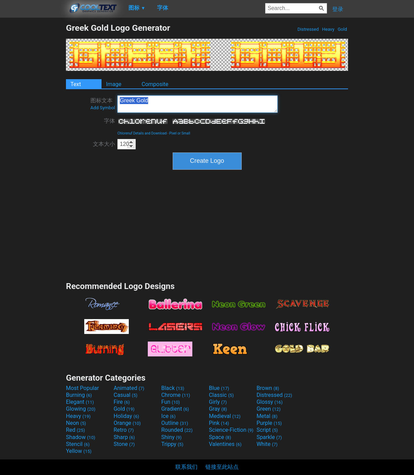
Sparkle (269, 437)
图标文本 (102, 103)
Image (114, 84)
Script (267, 430)
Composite (155, 84)
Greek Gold (197, 104)
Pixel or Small (179, 133)
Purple (269, 423)
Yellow (79, 451)
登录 (337, 9)
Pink (219, 423)
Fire (122, 402)
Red (75, 430)
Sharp (124, 437)
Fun (170, 402)
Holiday (126, 416)
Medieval (225, 416)
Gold (342, 29)
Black (172, 388)
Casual (125, 395)
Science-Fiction (231, 430)
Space (220, 437)
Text (75, 84)
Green (269, 409)
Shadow (80, 437)
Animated (129, 388)
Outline (174, 423)
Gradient (175, 409)
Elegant (80, 402)
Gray (218, 409)
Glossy (270, 402)
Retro (124, 430)
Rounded (177, 430)
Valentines (225, 444)
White (267, 444)
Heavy (328, 29)
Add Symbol (102, 107)
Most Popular (82, 388)
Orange (127, 423)
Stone (124, 444)
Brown (268, 388)
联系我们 (186, 467)
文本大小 (104, 144)
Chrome (175, 395)
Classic (221, 395)
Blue (219, 388)
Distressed (308, 29)
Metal (267, 416)
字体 (109, 121)
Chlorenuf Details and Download (141, 133)
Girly (218, 402)
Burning (79, 395)
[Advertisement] (32, 126)
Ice (168, 416)
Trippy (172, 444)
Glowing (80, 409)
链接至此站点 (222, 467)
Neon (76, 423)
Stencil (77, 444)
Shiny (171, 437)
